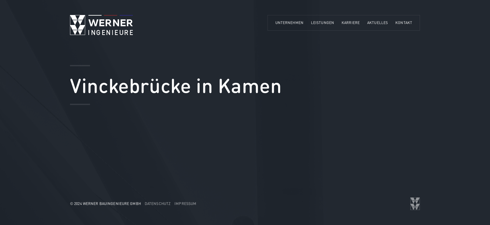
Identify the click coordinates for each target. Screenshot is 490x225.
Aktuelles (377, 22)
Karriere (351, 22)
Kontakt (403, 22)
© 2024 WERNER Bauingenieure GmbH (105, 203)
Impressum (185, 203)
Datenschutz (158, 203)
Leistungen (322, 22)
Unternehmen (289, 22)
